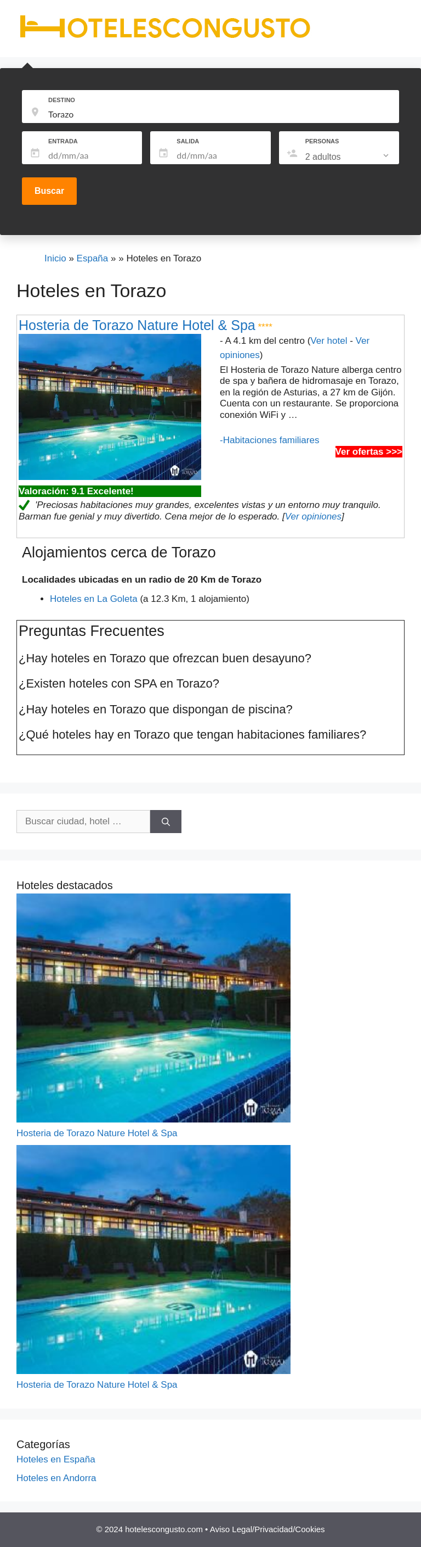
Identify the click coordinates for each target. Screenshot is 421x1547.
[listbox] (348, 157)
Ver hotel (328, 341)
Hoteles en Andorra (56, 1478)
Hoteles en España (55, 1459)
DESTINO (61, 100)
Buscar (49, 191)
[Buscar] (165, 821)
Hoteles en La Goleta (94, 599)
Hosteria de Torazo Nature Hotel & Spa (137, 325)
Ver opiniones (313, 516)
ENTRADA (63, 141)
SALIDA (188, 141)
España (93, 258)
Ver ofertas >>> (368, 451)
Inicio (55, 258)
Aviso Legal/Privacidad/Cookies (267, 1529)
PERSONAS (322, 141)
